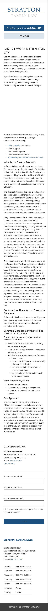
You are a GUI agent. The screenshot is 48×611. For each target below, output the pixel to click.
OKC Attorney (9, 463)
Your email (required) (13, 487)
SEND (24, 522)
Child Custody (14, 145)
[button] (24, 36)
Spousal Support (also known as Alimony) (25, 157)
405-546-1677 (34, 28)
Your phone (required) (13, 498)
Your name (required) (13, 476)
